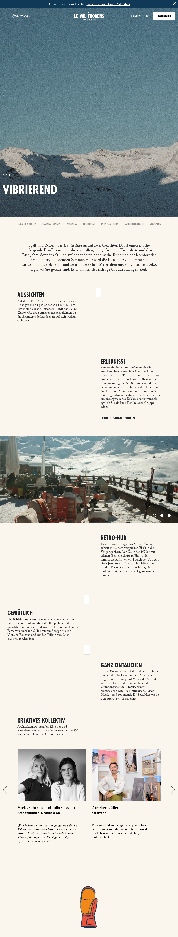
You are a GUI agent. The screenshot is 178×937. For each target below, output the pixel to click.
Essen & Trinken (51, 224)
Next (172, 790)
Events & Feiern (109, 224)
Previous (5, 790)
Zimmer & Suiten (26, 224)
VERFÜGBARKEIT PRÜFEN (118, 418)
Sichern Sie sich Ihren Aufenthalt (108, 4)
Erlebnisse (89, 224)
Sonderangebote (134, 224)
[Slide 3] (169, 515)
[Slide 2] (162, 515)
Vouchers (155, 224)
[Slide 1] (154, 515)
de (147, 16)
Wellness (72, 224)
